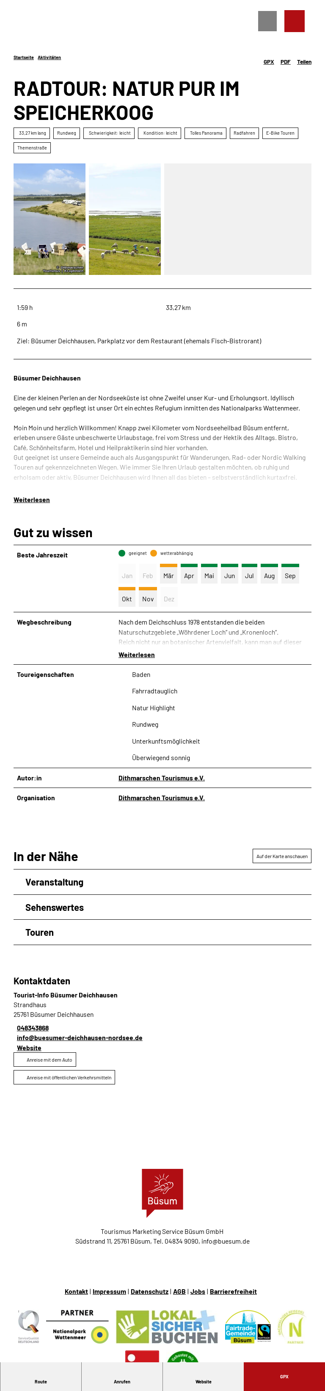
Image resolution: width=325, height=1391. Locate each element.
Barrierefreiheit (233, 1291)
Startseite (24, 57)
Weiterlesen (32, 499)
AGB (179, 1291)
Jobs (197, 1291)
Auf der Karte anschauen (282, 856)
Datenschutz (149, 1291)
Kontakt (76, 1291)
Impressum (109, 1291)
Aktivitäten (49, 57)
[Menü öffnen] (267, 22)
